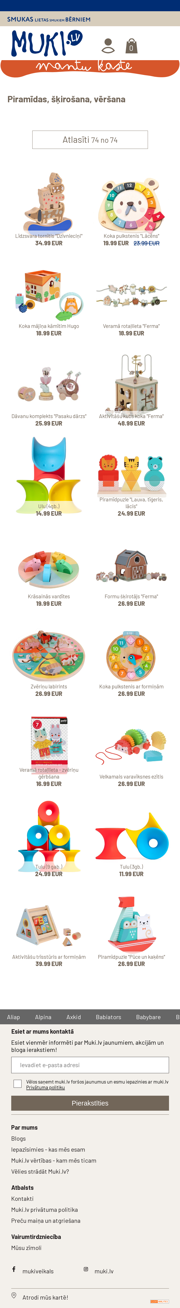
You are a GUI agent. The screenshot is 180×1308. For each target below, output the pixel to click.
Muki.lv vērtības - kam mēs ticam (53, 1160)
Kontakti (22, 1198)
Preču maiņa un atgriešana (46, 1220)
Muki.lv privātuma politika (44, 1209)
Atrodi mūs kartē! (45, 1297)
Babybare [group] (149, 1016)
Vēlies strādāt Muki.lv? (40, 1171)
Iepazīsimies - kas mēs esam (48, 1149)
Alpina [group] (44, 1016)
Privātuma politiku (45, 1087)
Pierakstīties (90, 1103)
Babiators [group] (109, 1016)
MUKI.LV (47, 45)
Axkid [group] (74, 1016)
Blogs (18, 1138)
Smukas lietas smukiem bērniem (48, 19)
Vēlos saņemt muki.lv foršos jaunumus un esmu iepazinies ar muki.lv (97, 1084)
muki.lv (104, 1271)
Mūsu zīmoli (26, 1247)
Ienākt (108, 45)
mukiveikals (38, 1271)
